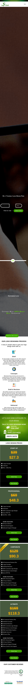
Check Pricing (12, 335)
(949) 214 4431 (14, 432)
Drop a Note (13, 436)
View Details (14, 483)
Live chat (15, 427)
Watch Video (18, 210)
